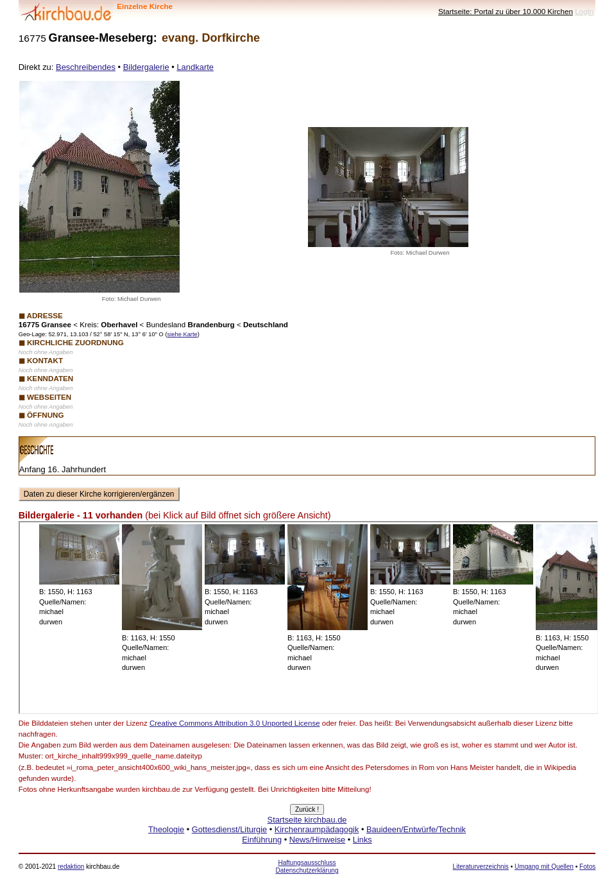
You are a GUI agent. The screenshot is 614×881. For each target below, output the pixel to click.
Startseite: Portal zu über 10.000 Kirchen (505, 11)
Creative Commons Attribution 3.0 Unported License (234, 723)
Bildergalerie (146, 67)
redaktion (71, 866)
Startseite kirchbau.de (307, 820)
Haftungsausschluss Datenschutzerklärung (306, 866)
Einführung (262, 839)
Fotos (587, 866)
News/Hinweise (317, 839)
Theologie (166, 829)
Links (362, 839)
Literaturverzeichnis (481, 866)
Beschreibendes (85, 67)
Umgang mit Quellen (544, 866)
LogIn (584, 11)
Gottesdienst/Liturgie (229, 829)
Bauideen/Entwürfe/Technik (416, 829)
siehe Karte (182, 334)
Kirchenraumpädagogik (317, 829)
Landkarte (195, 67)
